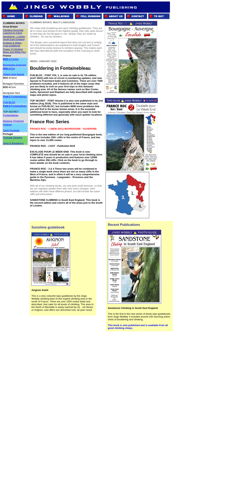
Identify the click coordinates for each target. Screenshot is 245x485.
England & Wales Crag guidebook (12, 44)
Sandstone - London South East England (14, 38)
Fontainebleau (15, 96)
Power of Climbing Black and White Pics (14, 50)
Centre (11, 59)
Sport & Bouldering (13, 143)
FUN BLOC (9, 102)
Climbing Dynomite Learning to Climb (13, 31)
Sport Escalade (11, 130)
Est (9, 68)
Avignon (7, 124)
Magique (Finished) (13, 121)
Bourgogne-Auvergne (14, 65)
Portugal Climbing (12, 137)
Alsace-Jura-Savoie (13, 74)
